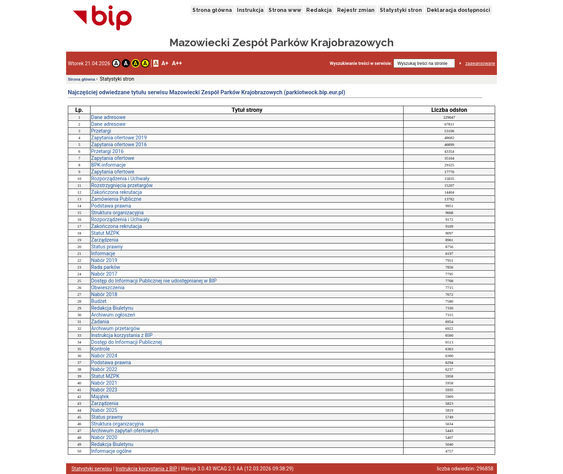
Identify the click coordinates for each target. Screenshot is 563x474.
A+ (164, 63)
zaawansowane (480, 63)
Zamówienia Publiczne (116, 199)
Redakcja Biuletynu (112, 308)
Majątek (100, 396)
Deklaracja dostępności (458, 10)
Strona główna (212, 10)
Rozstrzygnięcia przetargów (122, 185)
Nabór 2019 (104, 260)
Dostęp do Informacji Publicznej (126, 342)
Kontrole (100, 349)
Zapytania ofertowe (112, 158)
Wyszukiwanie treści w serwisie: (361, 63)
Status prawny (106, 247)
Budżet (98, 301)
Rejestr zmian (356, 10)
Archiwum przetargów (115, 328)
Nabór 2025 (104, 410)
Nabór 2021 (104, 383)
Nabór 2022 (104, 369)
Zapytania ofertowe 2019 (118, 138)
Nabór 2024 (104, 356)
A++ (177, 63)
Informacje (103, 253)
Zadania (100, 321)
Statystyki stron (401, 10)
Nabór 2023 (104, 390)
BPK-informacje (108, 165)
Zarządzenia (104, 240)
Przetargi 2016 (107, 151)
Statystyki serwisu (91, 468)
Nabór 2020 (104, 437)
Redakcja (319, 10)
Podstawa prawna (111, 206)
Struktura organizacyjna (117, 212)
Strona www (285, 10)
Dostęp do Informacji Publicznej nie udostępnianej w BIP (154, 281)
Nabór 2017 (104, 274)
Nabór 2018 (104, 294)
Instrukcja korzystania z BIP (121, 335)
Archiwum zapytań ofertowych (124, 430)
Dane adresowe (108, 117)
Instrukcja (250, 10)
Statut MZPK (105, 233)
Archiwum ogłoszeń (113, 315)
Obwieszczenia (107, 287)
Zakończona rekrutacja (116, 192)
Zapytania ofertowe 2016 (118, 144)
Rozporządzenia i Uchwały (120, 178)
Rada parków (105, 267)
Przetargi (101, 131)
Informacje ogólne (111, 451)
